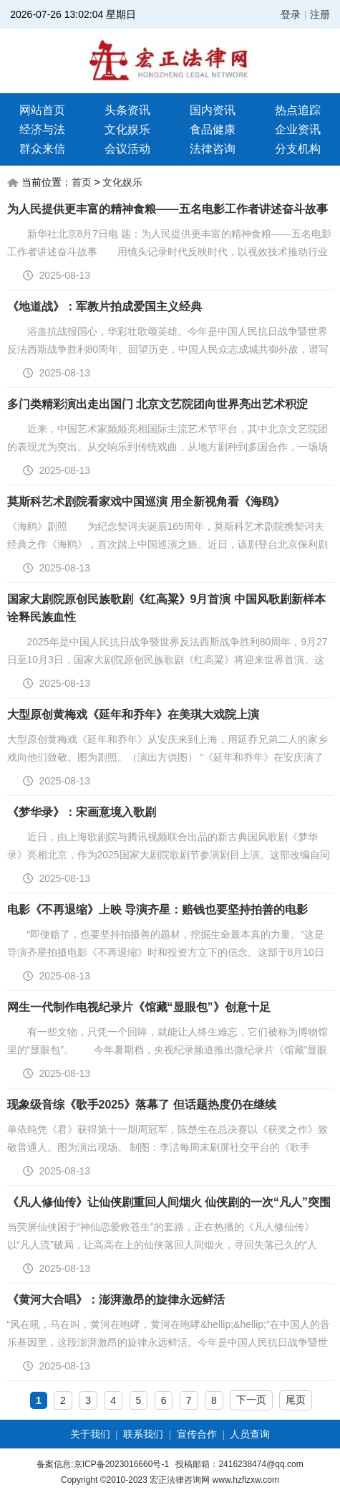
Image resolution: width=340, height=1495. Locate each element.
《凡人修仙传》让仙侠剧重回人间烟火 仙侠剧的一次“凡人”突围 (169, 1202)
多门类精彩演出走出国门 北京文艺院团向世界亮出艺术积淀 (157, 404)
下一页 (251, 1399)
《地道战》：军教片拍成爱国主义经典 (104, 306)
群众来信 (42, 149)
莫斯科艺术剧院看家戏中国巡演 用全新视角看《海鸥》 (146, 501)
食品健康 (212, 129)
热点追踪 (298, 110)
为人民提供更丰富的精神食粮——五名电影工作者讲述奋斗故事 (167, 209)
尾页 (296, 1399)
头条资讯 (127, 110)
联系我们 (143, 1434)
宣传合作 (197, 1434)
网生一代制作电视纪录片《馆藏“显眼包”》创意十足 (139, 1007)
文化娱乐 (127, 129)
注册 (320, 14)
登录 (291, 14)
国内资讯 (212, 110)
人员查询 (250, 1434)
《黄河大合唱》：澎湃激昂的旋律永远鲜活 (116, 1300)
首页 (82, 182)
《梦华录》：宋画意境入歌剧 (81, 812)
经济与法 (42, 129)
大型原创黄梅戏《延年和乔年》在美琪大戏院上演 (133, 714)
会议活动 (127, 149)
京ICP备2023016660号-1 (121, 1464)
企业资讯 (298, 129)
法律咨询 (212, 149)
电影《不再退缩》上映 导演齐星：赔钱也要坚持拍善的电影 (157, 909)
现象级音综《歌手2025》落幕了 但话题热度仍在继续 (141, 1104)
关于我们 (90, 1434)
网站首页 (42, 110)
